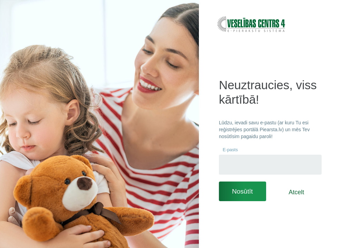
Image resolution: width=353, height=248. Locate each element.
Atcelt (296, 192)
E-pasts (230, 149)
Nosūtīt (242, 191)
